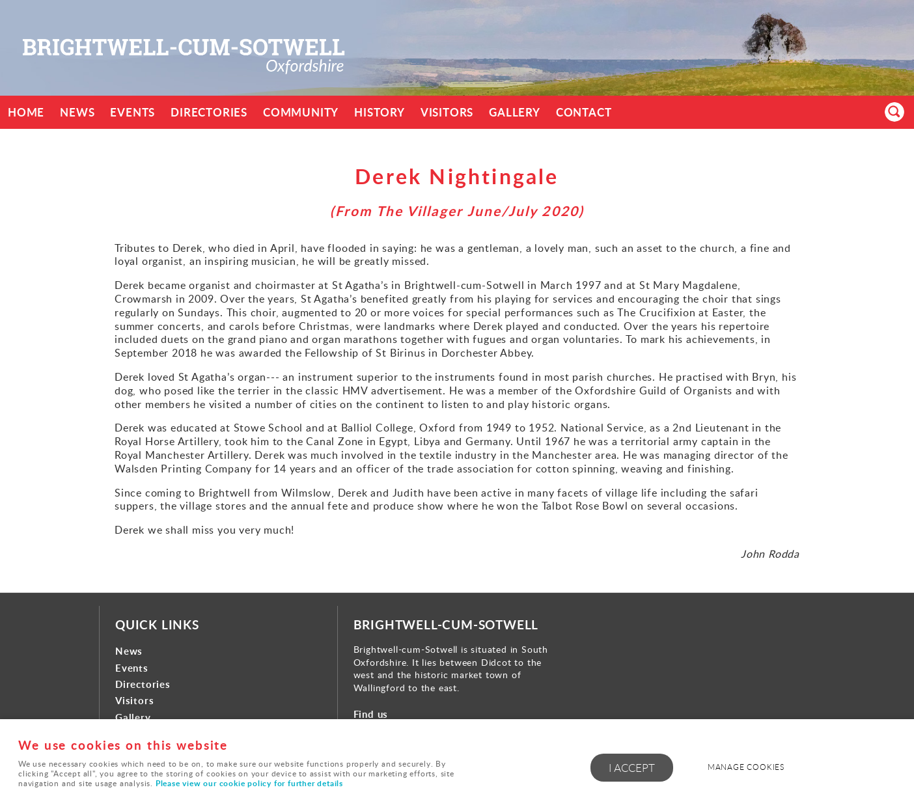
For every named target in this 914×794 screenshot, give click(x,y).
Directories (209, 112)
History (379, 112)
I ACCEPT (632, 767)
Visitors (447, 112)
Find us (371, 714)
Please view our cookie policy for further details (249, 783)
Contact (584, 112)
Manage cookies (746, 767)
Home (26, 112)
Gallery (514, 112)
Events (132, 112)
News (77, 112)
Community (301, 112)
